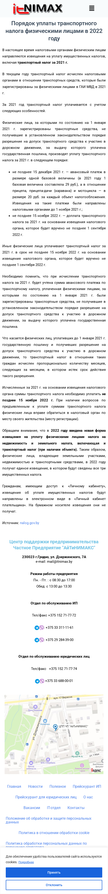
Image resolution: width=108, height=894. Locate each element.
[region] (54, 870)
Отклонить (54, 885)
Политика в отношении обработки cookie (54, 833)
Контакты (76, 808)
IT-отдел (54, 808)
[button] (91, 8)
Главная (14, 786)
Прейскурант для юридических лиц (45, 797)
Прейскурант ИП (87, 786)
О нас (88, 797)
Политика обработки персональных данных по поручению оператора (46, 845)
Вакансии (31, 808)
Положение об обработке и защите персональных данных (48, 820)
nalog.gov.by (29, 523)
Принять (54, 872)
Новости (35, 786)
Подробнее (26, 862)
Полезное (58, 786)
